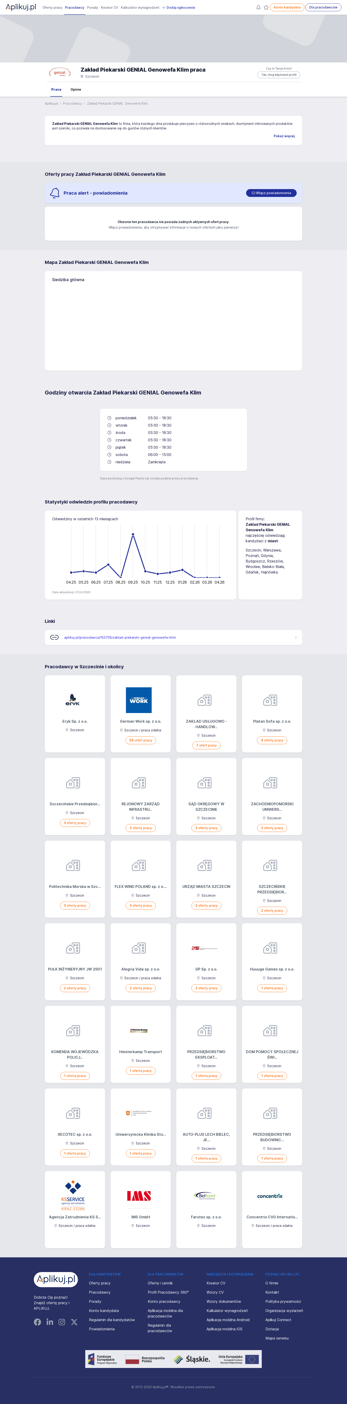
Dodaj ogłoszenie (178, 8)
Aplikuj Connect (278, 1319)
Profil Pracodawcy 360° (168, 1292)
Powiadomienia (102, 1329)
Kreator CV (109, 7)
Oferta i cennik (160, 1283)
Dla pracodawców (323, 7)
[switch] (271, 193)
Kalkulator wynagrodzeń (140, 7)
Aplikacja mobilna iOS (224, 1329)
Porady (92, 7)
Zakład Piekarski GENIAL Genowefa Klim (85, 124)
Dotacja (272, 1329)
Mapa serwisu (277, 1338)
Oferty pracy (52, 7)
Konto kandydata (287, 7)
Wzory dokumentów (224, 1301)
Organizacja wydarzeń (284, 1310)
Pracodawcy (74, 7)
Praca (56, 89)
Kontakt (272, 1292)
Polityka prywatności (283, 1301)
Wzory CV (215, 1292)
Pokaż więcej (284, 136)
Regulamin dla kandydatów (112, 1319)
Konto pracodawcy (164, 1301)
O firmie (271, 1283)
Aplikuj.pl (51, 103)
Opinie (76, 89)
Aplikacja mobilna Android (228, 1319)
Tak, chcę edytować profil (278, 74)
